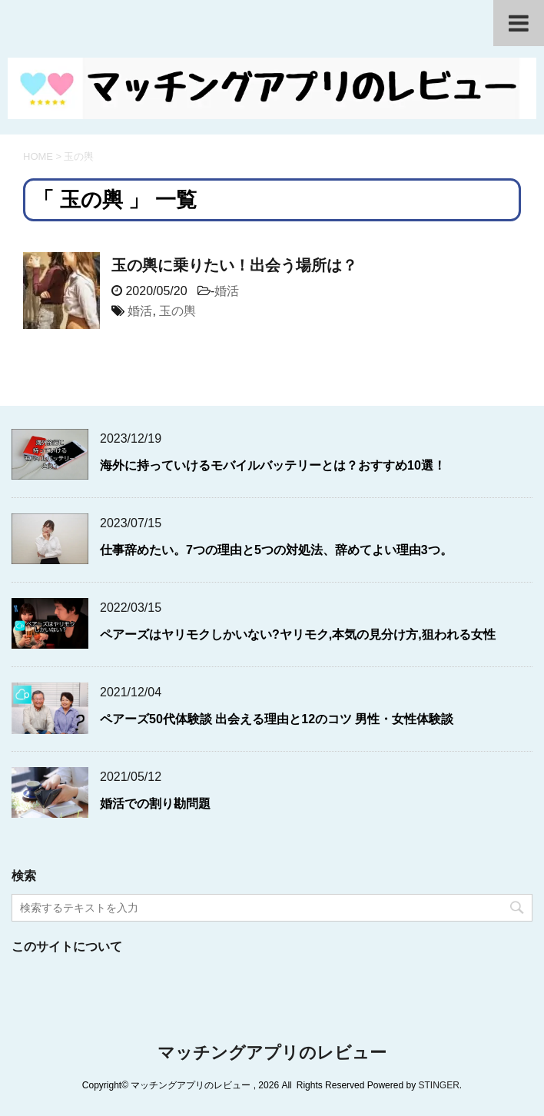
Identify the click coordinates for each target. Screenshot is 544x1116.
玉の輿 (177, 310)
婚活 (226, 290)
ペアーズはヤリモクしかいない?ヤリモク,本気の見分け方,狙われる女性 (298, 634)
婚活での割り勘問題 (155, 803)
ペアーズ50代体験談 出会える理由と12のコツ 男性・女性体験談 (276, 719)
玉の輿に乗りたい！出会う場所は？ (234, 265)
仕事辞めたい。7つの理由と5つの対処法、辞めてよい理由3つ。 (276, 549)
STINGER (438, 1085)
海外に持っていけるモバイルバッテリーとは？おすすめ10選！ (273, 465)
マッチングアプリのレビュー (272, 1052)
